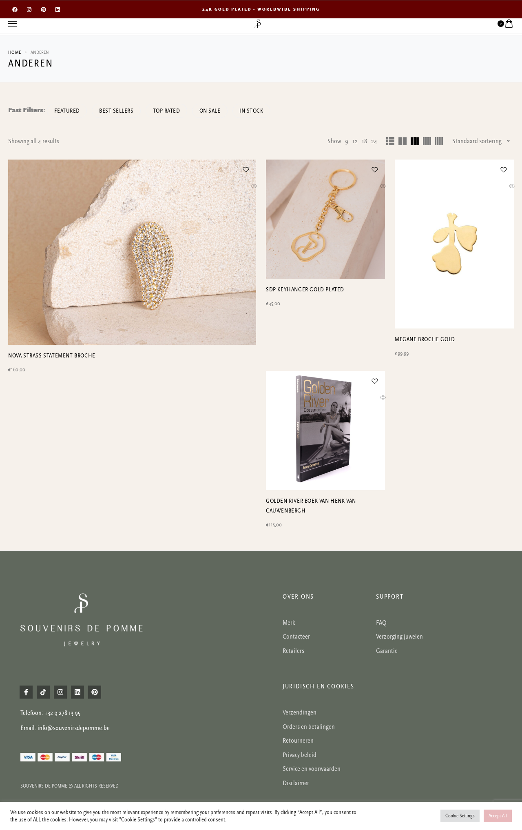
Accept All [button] (498, 816)
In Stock (263, 110)
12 (355, 141)
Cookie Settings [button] (460, 816)
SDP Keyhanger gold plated (305, 289)
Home (14, 52)
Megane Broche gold (425, 339)
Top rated (173, 110)
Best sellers (120, 110)
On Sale (219, 110)
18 (364, 141)
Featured (68, 110)
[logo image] (257, 23)
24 (374, 141)
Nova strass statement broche (51, 445)
